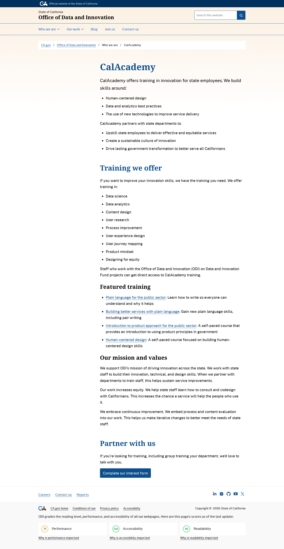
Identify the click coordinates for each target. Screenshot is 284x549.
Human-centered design (126, 339)
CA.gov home (59, 508)
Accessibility (131, 508)
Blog (94, 29)
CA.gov (46, 45)
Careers (44, 494)
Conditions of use (84, 508)
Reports (83, 494)
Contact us (130, 29)
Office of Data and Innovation (76, 45)
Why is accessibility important (130, 538)
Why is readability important (199, 538)
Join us (110, 29)
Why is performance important (58, 538)
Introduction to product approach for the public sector (151, 325)
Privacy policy (109, 508)
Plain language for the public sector (136, 297)
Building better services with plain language (142, 311)
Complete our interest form (125, 473)
